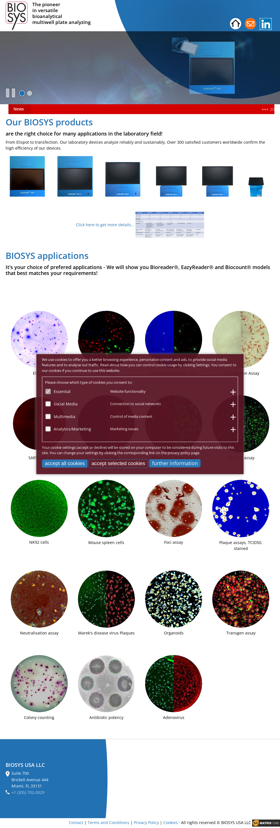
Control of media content (131, 416)
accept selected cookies (118, 463)
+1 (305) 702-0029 (28, 792)
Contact (76, 822)
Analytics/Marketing (72, 429)
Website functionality (128, 391)
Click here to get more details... (105, 224)
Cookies (170, 822)
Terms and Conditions (108, 822)
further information (175, 462)
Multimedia (64, 416)
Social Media (66, 404)
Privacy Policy (146, 822)
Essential (62, 391)
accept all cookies (65, 463)
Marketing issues (124, 428)
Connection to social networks (135, 403)
